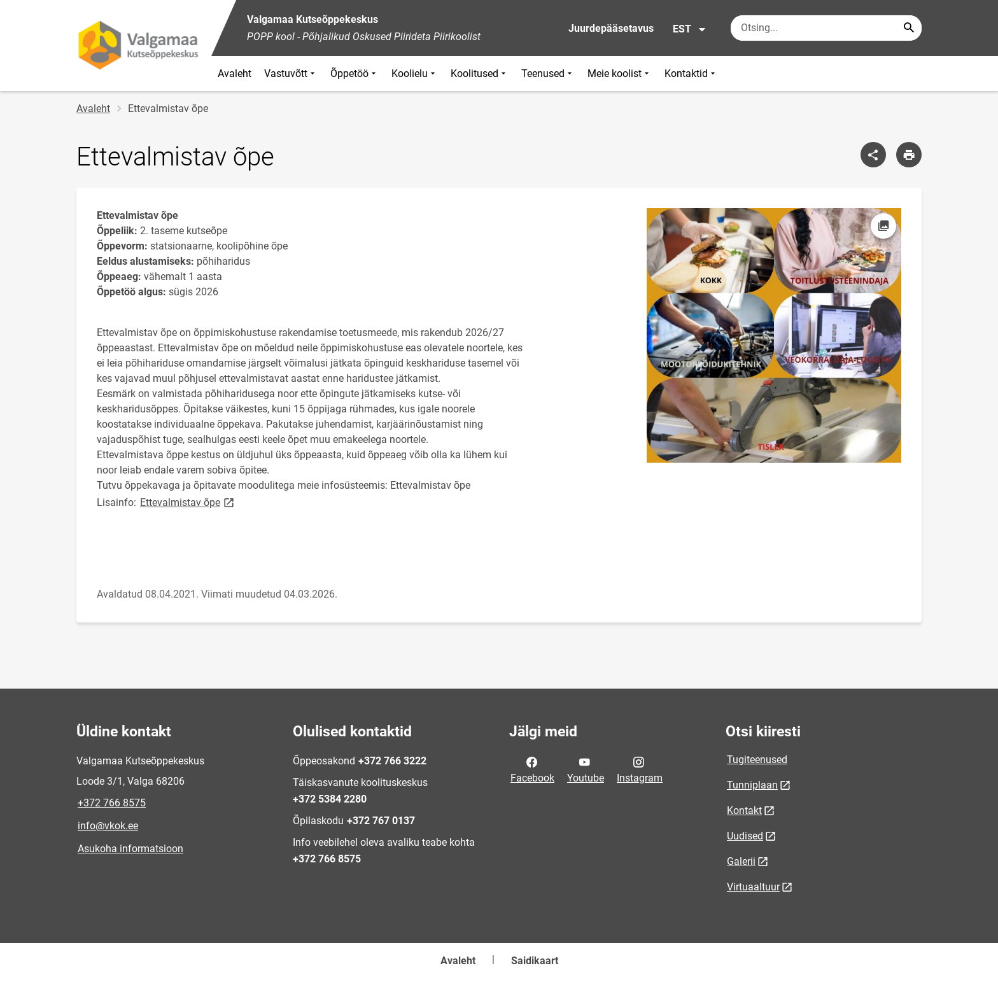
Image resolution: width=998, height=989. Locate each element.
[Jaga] (873, 154)
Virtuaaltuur (753, 887)
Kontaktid (691, 73)
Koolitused (480, 73)
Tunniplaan (752, 785)
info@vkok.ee (108, 826)
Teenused (548, 73)
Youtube (585, 769)
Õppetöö (354, 73)
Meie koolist (619, 73)
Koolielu (414, 73)
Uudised (745, 836)
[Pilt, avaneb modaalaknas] (774, 335)
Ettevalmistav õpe (188, 502)
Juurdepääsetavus (611, 28)
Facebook (532, 769)
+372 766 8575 (112, 803)
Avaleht (234, 73)
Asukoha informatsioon (130, 849)
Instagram (640, 769)
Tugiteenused (757, 760)
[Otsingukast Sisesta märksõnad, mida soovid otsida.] (826, 28)
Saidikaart (534, 961)
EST (689, 29)
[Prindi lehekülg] (909, 154)
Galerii (741, 861)
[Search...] (909, 28)
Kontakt (744, 810)
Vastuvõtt (291, 73)
